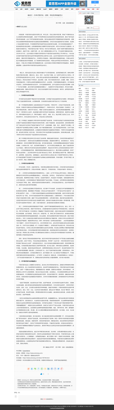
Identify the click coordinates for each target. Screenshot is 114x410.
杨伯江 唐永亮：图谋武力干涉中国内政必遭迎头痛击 (92, 46)
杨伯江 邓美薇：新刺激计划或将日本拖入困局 (90, 39)
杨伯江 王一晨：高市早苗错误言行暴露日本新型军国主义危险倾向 (95, 37)
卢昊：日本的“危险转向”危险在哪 (87, 81)
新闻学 (50, 9)
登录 (44, 399)
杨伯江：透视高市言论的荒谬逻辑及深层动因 (90, 43)
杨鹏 (87, 105)
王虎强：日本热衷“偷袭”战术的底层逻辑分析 (90, 61)
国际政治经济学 (35, 355)
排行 (98, 9)
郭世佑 (94, 107)
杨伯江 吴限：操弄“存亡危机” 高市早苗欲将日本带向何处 (93, 48)
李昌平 (94, 101)
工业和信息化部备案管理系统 (57, 408)
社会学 (45, 9)
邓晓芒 (94, 105)
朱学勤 (87, 123)
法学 (21, 9)
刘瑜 (93, 117)
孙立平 (87, 127)
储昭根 (87, 119)
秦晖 (80, 88)
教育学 (56, 9)
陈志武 (94, 94)
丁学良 (87, 90)
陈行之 (87, 88)
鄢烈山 (80, 92)
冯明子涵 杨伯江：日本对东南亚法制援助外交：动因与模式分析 (94, 55)
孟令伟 (94, 113)
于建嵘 (87, 94)
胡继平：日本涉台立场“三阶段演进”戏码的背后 (90, 75)
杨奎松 (87, 103)
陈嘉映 (94, 92)
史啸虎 (87, 111)
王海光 (94, 103)
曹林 (93, 90)
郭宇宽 (87, 96)
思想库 (77, 9)
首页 (17, 9)
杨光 (93, 127)
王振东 (87, 109)
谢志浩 (80, 127)
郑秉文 (80, 125)
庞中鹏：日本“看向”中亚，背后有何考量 (88, 70)
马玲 (80, 109)
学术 (21, 355)
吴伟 (80, 117)
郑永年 (94, 88)
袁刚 (87, 121)
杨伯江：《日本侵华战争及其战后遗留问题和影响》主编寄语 (94, 50)
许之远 (80, 121)
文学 (62, 9)
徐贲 (80, 96)
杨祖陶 (80, 98)
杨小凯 (94, 121)
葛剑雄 (80, 119)
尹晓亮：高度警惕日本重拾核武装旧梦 (88, 68)
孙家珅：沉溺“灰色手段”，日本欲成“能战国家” (90, 73)
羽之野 (94, 125)
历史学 (67, 9)
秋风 (80, 113)
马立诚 (94, 96)
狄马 (93, 109)
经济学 (26, 9)
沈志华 (87, 98)
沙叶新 (87, 117)
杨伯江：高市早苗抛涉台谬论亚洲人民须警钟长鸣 (91, 41)
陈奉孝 (87, 107)
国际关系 (38, 9)
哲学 (72, 9)
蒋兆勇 (94, 115)
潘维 (93, 123)
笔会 (88, 9)
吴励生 (80, 123)
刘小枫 (87, 113)
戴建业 (87, 101)
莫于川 (87, 125)
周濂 (80, 105)
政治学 (32, 9)
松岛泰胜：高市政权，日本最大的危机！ (89, 64)
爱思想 (27, 4)
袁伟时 (80, 111)
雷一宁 (80, 115)
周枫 (87, 115)
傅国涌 (87, 92)
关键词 (83, 9)
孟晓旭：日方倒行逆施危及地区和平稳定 (89, 79)
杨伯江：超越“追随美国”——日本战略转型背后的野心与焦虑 (93, 52)
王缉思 (80, 107)
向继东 (94, 98)
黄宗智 (80, 94)
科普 (93, 9)
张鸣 (80, 103)
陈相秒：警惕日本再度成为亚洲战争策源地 (89, 66)
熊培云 (94, 111)
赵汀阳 (80, 101)
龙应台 (80, 90)
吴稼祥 (94, 119)
